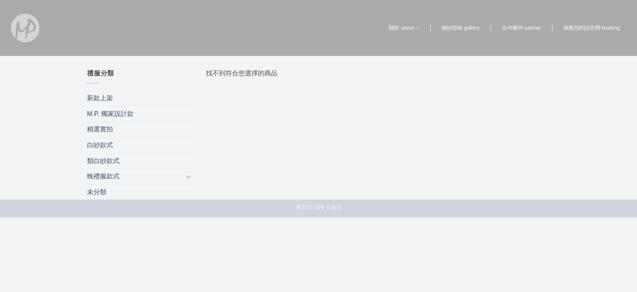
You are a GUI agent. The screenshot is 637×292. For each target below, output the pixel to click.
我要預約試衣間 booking (591, 28)
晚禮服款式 (103, 176)
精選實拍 (100, 129)
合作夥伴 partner (521, 28)
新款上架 (100, 97)
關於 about (404, 28)
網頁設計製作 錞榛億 (318, 207)
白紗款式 (100, 145)
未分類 (96, 192)
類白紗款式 (103, 160)
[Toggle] (189, 176)
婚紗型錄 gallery (460, 28)
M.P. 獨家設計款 (110, 113)
